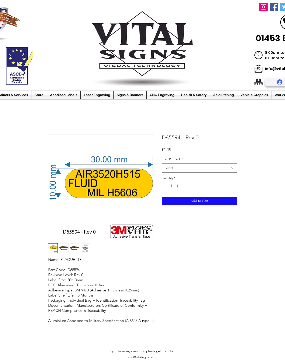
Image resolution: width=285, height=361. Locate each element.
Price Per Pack (172, 159)
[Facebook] (274, 7)
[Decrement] (165, 186)
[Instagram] (263, 7)
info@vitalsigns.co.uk (142, 357)
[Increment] (178, 186)
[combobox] (199, 168)
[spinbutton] (171, 186)
